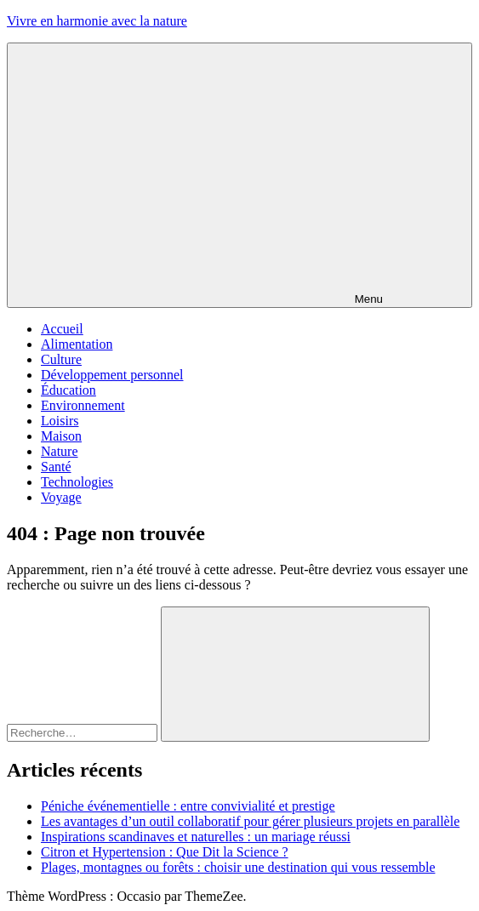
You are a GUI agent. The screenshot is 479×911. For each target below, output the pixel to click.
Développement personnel (112, 374)
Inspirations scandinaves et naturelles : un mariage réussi (196, 836)
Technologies (77, 482)
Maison (61, 436)
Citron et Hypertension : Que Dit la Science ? (164, 852)
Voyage (61, 497)
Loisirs (59, 420)
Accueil (62, 329)
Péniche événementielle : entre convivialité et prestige (188, 806)
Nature (59, 451)
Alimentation (76, 344)
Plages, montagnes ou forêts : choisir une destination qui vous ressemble (238, 867)
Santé (56, 466)
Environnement (83, 405)
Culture (61, 359)
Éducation (68, 390)
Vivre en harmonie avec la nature (97, 21)
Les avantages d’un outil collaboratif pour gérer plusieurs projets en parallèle (250, 821)
